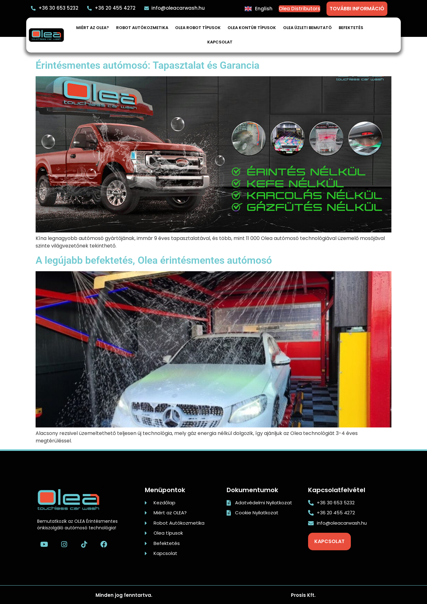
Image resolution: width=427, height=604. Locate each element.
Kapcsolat (220, 42)
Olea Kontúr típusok (252, 28)
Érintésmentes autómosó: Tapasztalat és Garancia (147, 65)
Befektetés (351, 28)
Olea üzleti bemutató (307, 28)
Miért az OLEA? (92, 28)
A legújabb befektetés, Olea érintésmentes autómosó (154, 260)
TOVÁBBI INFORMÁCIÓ (357, 8)
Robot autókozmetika (142, 28)
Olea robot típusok (198, 28)
